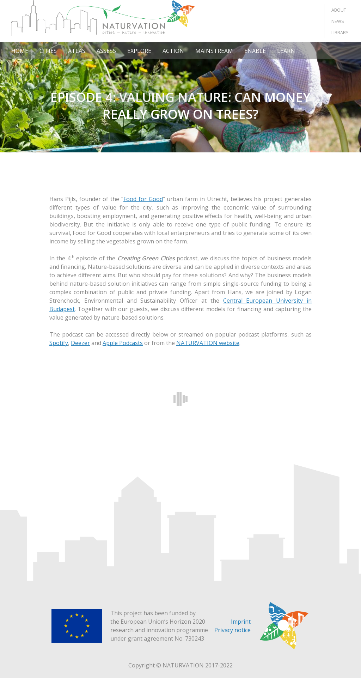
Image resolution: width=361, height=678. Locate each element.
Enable (255, 51)
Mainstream (214, 51)
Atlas (76, 51)
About (338, 10)
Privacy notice (232, 630)
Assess (106, 51)
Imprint (241, 621)
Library (339, 32)
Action (173, 51)
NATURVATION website (207, 343)
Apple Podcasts (123, 343)
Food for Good (143, 199)
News (337, 21)
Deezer (80, 343)
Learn (286, 51)
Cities (48, 51)
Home (19, 51)
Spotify (58, 343)
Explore (139, 51)
